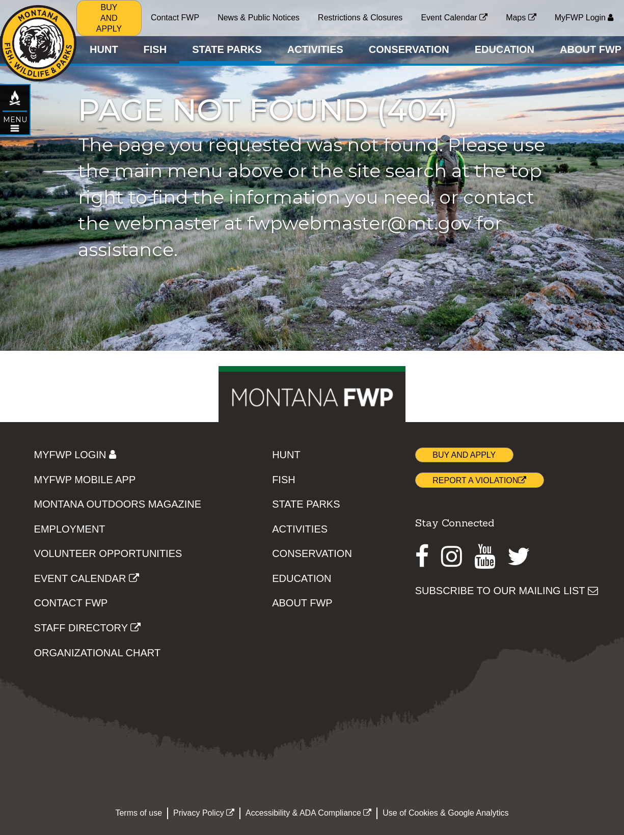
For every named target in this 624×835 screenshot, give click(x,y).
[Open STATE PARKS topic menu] (14, 125)
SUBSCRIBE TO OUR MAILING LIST (506, 590)
